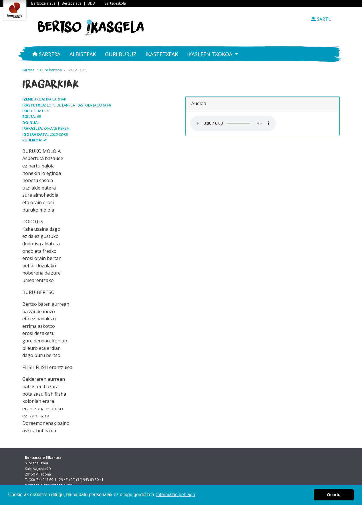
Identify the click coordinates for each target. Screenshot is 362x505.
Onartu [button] (334, 494)
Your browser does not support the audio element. (233, 123)
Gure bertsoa (51, 70)
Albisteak (82, 54)
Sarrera (46, 54)
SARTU (321, 19)
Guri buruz (120, 54)
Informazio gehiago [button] (175, 494)
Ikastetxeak (162, 54)
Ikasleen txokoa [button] (210, 54)
